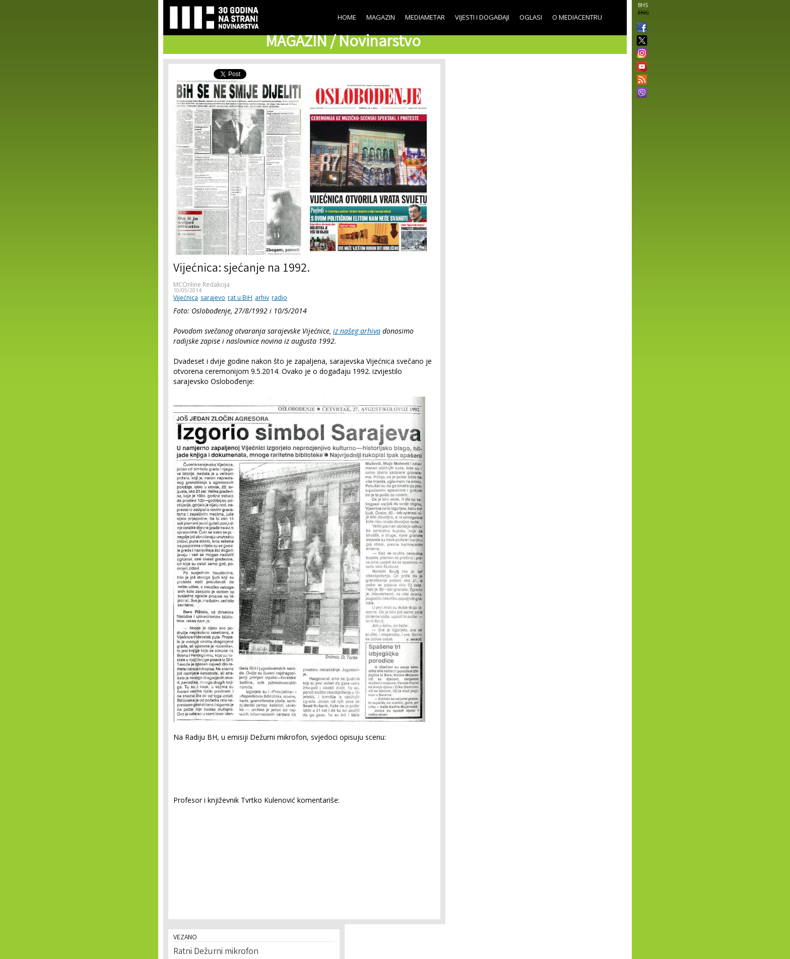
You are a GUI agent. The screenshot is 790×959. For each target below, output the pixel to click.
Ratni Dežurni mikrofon (215, 951)
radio (279, 297)
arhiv (262, 297)
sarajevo (213, 297)
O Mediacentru (577, 17)
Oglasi (530, 17)
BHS (643, 5)
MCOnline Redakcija (201, 284)
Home (347, 17)
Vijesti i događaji (482, 17)
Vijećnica (185, 297)
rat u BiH (240, 297)
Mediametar (425, 17)
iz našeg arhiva (356, 331)
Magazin (380, 17)
